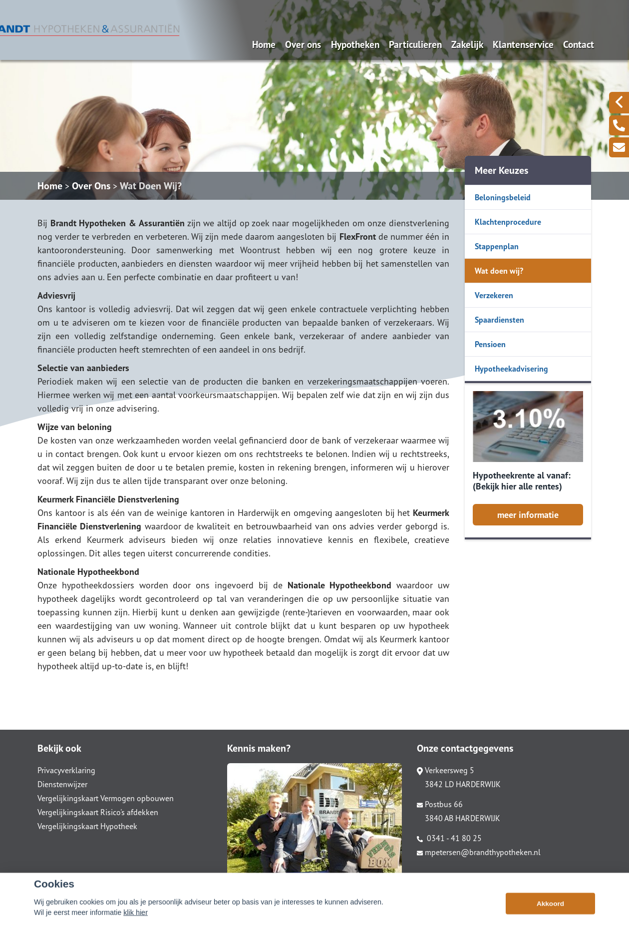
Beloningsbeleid (503, 197)
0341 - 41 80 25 (449, 838)
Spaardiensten (499, 320)
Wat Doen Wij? (151, 185)
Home (264, 44)
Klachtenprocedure (508, 222)
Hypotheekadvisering (511, 369)
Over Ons (91, 185)
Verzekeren (494, 295)
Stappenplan (497, 246)
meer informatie (528, 514)
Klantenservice (523, 44)
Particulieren (415, 44)
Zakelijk (467, 44)
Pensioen (490, 344)
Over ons (303, 44)
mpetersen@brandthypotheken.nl (479, 852)
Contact (578, 44)
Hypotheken (355, 44)
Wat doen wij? (499, 271)
